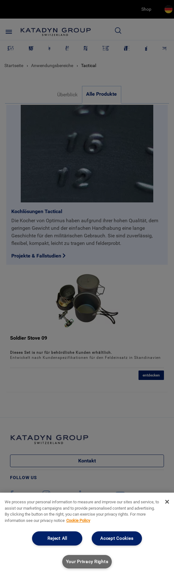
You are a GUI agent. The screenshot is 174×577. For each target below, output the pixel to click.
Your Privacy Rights (87, 561)
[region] (87, 535)
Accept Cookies (116, 538)
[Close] (167, 502)
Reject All (57, 538)
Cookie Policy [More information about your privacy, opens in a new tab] (78, 520)
